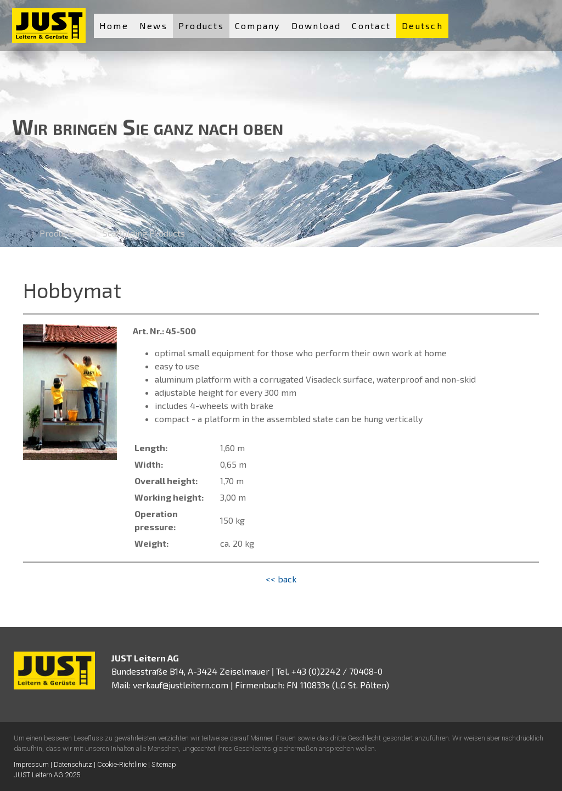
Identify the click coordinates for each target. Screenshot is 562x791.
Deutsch (422, 25)
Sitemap (163, 764)
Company (257, 25)
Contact (371, 25)
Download (316, 25)
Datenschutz (73, 764)
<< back (281, 579)
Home (113, 25)
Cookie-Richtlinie (122, 764)
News (153, 25)
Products (201, 25)
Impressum (31, 764)
